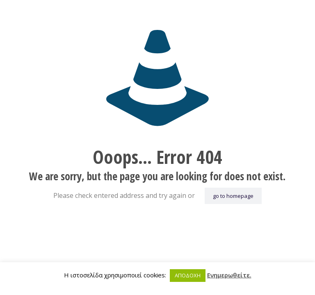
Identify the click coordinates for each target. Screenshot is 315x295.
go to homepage (233, 196)
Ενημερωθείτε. (229, 275)
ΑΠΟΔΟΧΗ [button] (188, 275)
